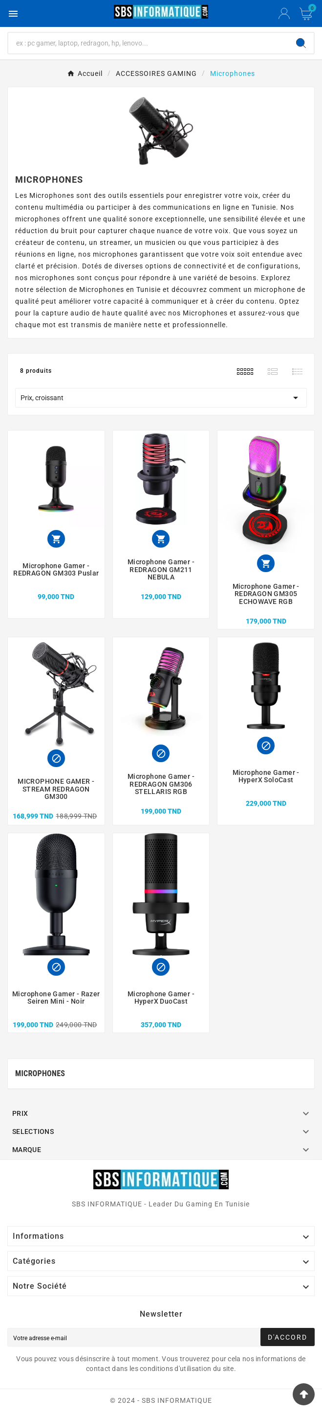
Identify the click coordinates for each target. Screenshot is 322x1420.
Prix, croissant (161, 398)
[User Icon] (284, 14)
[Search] (301, 43)
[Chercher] (148, 43)
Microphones (40, 1073)
